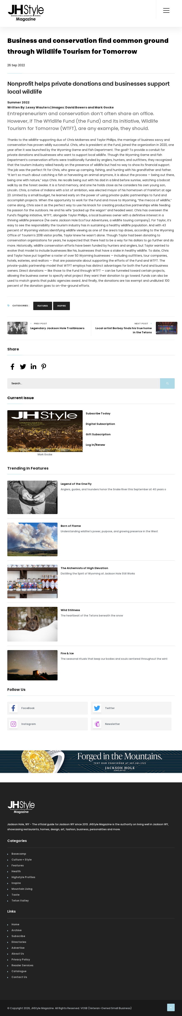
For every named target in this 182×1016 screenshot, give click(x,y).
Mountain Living (22, 889)
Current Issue (20, 397)
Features (42, 305)
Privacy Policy (21, 959)
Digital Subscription (100, 424)
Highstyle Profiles (23, 877)
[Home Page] (26, 7)
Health (16, 871)
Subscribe (18, 936)
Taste (15, 894)
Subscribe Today (98, 413)
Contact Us (19, 977)
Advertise (18, 948)
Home (15, 924)
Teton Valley (20, 900)
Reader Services (22, 965)
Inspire (61, 305)
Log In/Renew (95, 445)
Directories (19, 942)
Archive (17, 930)
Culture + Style (22, 859)
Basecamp (19, 854)
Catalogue (19, 971)
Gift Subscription (98, 434)
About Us (18, 953)
